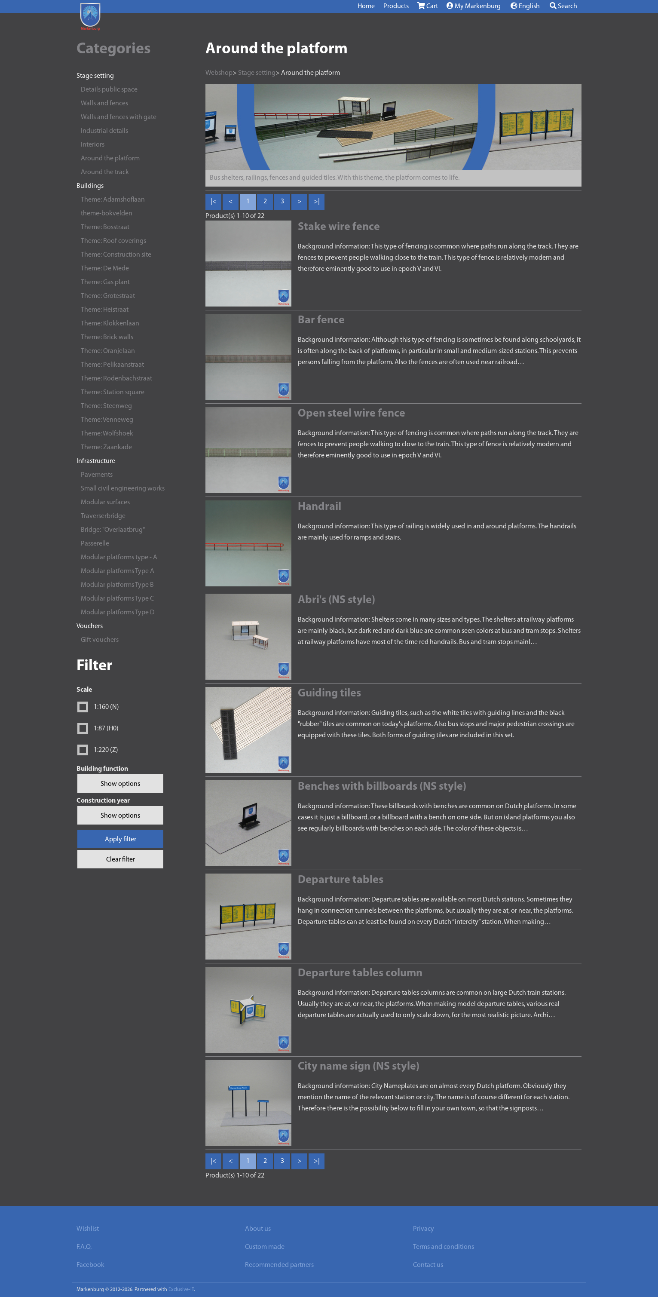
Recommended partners (279, 1265)
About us (258, 1229)
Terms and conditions (443, 1247)
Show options (120, 784)
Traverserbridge (103, 516)
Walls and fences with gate (118, 117)
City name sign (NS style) (358, 1067)
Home (366, 6)
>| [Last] (317, 201)
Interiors (92, 144)
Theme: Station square (112, 392)
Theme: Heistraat (105, 310)
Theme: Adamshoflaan (113, 199)
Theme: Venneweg (107, 420)
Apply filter (120, 839)
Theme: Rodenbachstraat (116, 378)
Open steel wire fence (351, 414)
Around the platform (110, 158)
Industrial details (104, 131)
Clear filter (120, 859)
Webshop (219, 73)
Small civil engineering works (123, 488)
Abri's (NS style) (336, 600)
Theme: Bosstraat (105, 227)
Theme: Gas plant (105, 282)
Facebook (90, 1265)
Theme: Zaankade (106, 447)
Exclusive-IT (181, 1289)
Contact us (428, 1265)
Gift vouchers (100, 640)
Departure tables (340, 880)
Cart (427, 6)
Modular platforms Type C (117, 598)
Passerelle (95, 543)
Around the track (105, 172)
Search (563, 6)
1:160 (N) (106, 707)
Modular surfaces (105, 502)
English (525, 6)
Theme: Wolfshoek (107, 433)
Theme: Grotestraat (108, 296)
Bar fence (321, 320)
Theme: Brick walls (107, 337)
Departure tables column (360, 973)
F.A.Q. (84, 1247)
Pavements (97, 475)
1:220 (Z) (106, 750)
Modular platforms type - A (119, 557)
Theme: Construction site (116, 254)
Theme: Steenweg (106, 406)
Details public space (109, 89)
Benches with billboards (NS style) (382, 787)
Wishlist (88, 1229)
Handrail (319, 507)
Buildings (90, 186)
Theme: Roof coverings (113, 241)
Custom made (265, 1247)
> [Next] (299, 201)
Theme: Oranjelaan (108, 351)
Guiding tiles (329, 693)
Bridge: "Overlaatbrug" (113, 530)
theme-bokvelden (106, 213)
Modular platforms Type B (117, 585)
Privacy (423, 1229)
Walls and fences (104, 103)
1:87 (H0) (106, 728)
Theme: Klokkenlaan (110, 323)
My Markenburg (474, 6)
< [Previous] (231, 201)
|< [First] (214, 201)
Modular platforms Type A (117, 571)
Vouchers (90, 626)
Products (396, 6)
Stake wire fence (339, 227)
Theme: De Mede (105, 268)
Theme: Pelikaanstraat (112, 365)
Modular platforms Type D (118, 612)
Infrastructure (96, 461)
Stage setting (95, 76)
